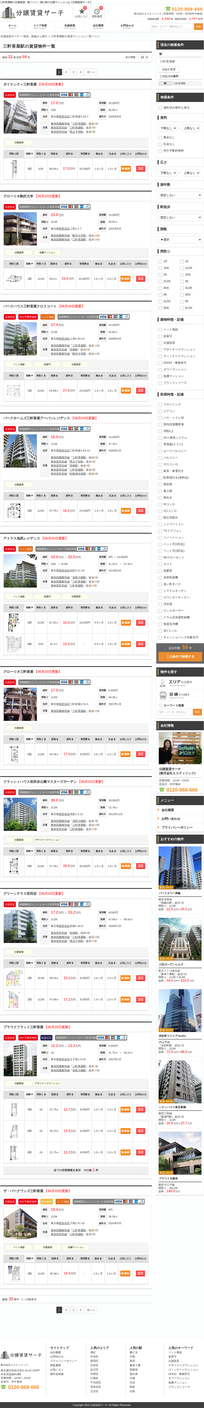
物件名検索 (57, 1374)
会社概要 (98, 26)
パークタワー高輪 (169, 893)
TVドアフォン (172, 530)
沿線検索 (70, 26)
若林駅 (74, 349)
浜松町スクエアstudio (172, 1035)
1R (165, 261)
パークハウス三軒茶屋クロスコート (44, 306)
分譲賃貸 (19, 142)
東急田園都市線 (60, 123)
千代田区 (95, 1382)
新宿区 (94, 1360)
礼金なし (169, 144)
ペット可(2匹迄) (173, 550)
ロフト (167, 564)
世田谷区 (64, 116)
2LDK (167, 281)
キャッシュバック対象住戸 (180, 637)
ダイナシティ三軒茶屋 (34, 84)
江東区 (94, 1378)
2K (165, 274)
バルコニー (170, 457)
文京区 (94, 1391)
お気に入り (81, 12)
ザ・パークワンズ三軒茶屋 (37, 1191)
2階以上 (168, 431)
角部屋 (167, 484)
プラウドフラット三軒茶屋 (37, 1027)
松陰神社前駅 (78, 473)
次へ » (91, 72)
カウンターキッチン (176, 597)
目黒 (132, 1391)
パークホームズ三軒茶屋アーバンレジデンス (50, 418)
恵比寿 (134, 1374)
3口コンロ (170, 630)
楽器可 (47, 364)
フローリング (172, 404)
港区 (93, 1352)
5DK (166, 307)
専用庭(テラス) (173, 444)
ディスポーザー (173, 610)
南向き (167, 497)
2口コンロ (170, 510)
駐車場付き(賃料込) (176, 477)
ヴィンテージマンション (179, 356)
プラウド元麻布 (168, 1178)
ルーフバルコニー (175, 451)
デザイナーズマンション (47, 840)
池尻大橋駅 (79, 577)
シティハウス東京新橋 (172, 1107)
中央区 (94, 1356)
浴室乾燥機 (170, 577)
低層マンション (47, 252)
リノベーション (173, 537)
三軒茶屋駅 (79, 123)
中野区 (94, 1374)
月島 (132, 1356)
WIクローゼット (173, 557)
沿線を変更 (169, 69)
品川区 (94, 1369)
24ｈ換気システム (175, 437)
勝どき (134, 1352)
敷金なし (169, 137)
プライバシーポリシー (63, 1360)
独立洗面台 (170, 517)
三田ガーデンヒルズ (171, 964)
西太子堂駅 (76, 131)
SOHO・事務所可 (175, 362)
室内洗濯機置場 (173, 424)
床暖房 (167, 570)
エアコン (169, 411)
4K (165, 294)
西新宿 (134, 1369)
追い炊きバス (172, 584)
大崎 (132, 1378)
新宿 (132, 1360)
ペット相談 (19, 364)
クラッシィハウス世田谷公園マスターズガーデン (54, 781)
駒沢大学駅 (79, 235)
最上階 (167, 490)
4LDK (167, 301)
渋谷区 (94, 1365)
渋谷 (132, 1382)
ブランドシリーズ (175, 382)
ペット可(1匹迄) (173, 544)
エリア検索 (40, 26)
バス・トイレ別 (173, 417)
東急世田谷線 (59, 127)
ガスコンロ (170, 464)
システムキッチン (175, 590)
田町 (132, 1386)
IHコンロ (169, 504)
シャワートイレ (173, 524)
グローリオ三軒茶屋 (32, 671)
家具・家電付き (173, 471)
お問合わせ (127, 26)
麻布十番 (135, 1365)
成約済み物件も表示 (176, 107)
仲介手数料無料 (173, 150)
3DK (166, 288)
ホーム (12, 26)
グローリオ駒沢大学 (32, 196)
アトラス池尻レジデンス (35, 538)
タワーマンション (175, 369)
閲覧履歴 (97, 12)
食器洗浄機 (170, 624)
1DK (166, 268)
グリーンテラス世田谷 (34, 893)
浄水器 (167, 604)
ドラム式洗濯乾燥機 (176, 617)
